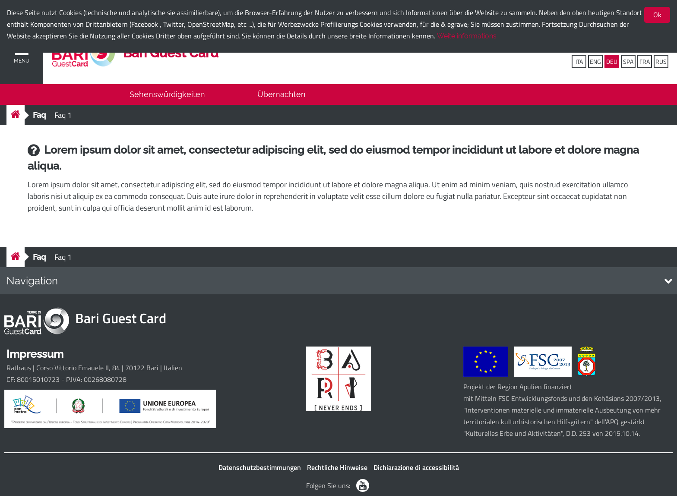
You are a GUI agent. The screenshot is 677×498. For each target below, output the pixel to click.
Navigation (32, 282)
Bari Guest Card (172, 53)
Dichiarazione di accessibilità (416, 469)
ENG (595, 61)
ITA (579, 61)
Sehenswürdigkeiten (167, 96)
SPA (628, 61)
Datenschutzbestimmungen (259, 469)
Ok (657, 14)
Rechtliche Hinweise (337, 469)
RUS (661, 61)
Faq (39, 116)
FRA (644, 61)
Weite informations (467, 36)
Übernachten (281, 96)
